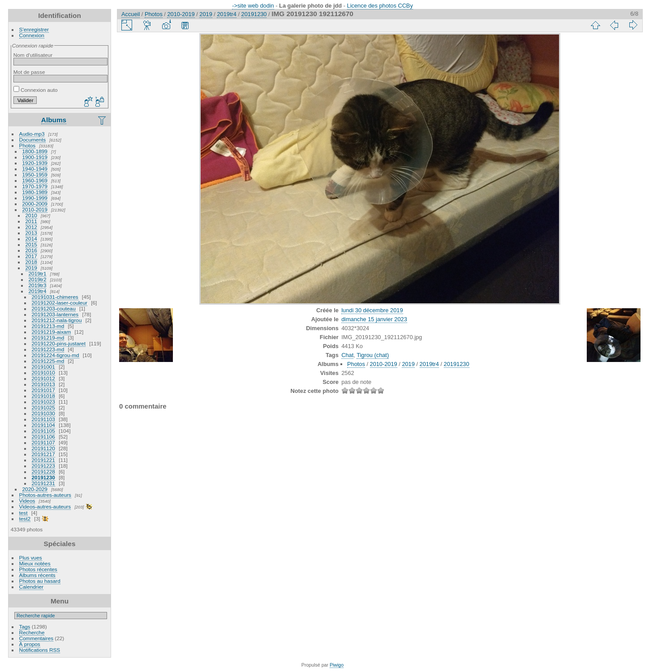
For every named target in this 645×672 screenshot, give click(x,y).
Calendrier (31, 587)
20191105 (43, 431)
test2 (25, 518)
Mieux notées (35, 563)
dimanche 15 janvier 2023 (374, 319)
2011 (31, 221)
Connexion (31, 35)
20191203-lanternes (55, 314)
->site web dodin (253, 5)
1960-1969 (34, 180)
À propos (29, 644)
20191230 (43, 477)
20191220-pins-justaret (59, 343)
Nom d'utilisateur (32, 55)
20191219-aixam (51, 332)
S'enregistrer (34, 29)
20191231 (43, 483)
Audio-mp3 (32, 134)
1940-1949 (34, 169)
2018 (31, 262)
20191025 (43, 407)
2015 (31, 244)
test (23, 513)
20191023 (43, 402)
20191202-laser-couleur (59, 303)
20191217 (43, 454)
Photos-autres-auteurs (45, 495)
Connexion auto (35, 90)
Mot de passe (29, 72)
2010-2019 (34, 209)
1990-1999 (34, 198)
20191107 (43, 442)
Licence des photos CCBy (380, 5)
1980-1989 (34, 192)
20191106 (43, 436)
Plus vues (30, 557)
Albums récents (37, 575)
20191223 (43, 466)
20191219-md (48, 337)
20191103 (43, 419)
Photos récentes (38, 569)
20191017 (43, 390)
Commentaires (36, 638)
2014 (31, 238)
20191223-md (48, 349)
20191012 (43, 378)
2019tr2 (38, 279)
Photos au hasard (39, 581)
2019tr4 (38, 291)
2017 (31, 256)
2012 (31, 227)
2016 (31, 250)
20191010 (43, 372)
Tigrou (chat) (373, 355)
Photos (27, 145)
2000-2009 (34, 204)
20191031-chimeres (55, 297)
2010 (31, 215)
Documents (32, 139)
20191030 (43, 413)
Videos (27, 501)
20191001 (43, 367)
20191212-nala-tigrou (57, 320)
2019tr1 (38, 273)
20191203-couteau (54, 308)
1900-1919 (34, 157)
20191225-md (48, 361)
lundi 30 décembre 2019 (372, 310)
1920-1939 (34, 163)
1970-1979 (34, 186)
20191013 (43, 384)
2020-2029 (34, 489)
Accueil (130, 14)
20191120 (43, 448)
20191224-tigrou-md (55, 355)
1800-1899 (34, 151)
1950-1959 (34, 174)
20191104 (43, 425)
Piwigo (337, 665)
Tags (24, 626)
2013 (31, 233)
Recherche (32, 632)
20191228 (43, 471)
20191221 (43, 460)
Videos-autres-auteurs (45, 506)
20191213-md (48, 326)
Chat (347, 355)
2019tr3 (38, 285)
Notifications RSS (39, 650)
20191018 (43, 396)
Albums (53, 120)
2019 (31, 268)
